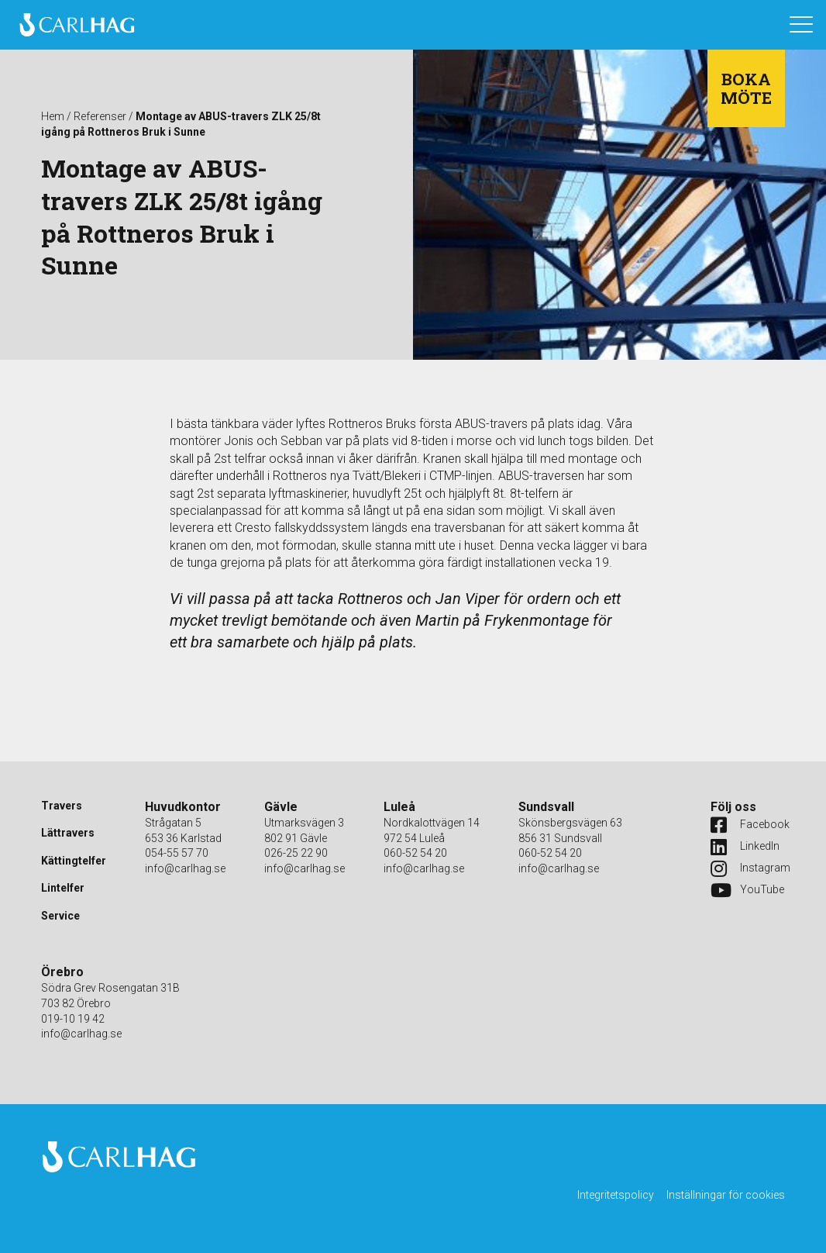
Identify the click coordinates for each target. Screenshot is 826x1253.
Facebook (742, 825)
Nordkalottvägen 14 (432, 822)
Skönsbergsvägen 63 (570, 822)
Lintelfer (62, 888)
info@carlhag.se (185, 868)
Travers (61, 805)
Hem (52, 116)
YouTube (742, 890)
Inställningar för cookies (725, 1195)
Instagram (742, 868)
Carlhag (77, 24)
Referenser (100, 116)
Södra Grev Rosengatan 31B (110, 988)
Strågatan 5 (173, 822)
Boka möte (746, 88)
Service (60, 916)
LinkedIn (742, 846)
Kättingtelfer (73, 860)
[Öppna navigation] (801, 25)
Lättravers (68, 833)
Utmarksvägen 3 (304, 822)
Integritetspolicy (615, 1195)
